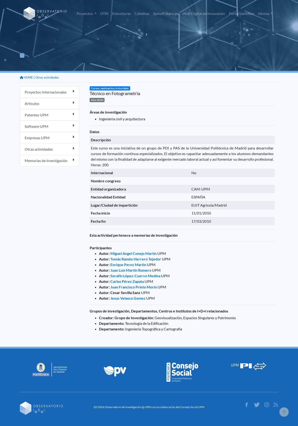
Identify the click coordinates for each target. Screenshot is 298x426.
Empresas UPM (49, 137)
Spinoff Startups (166, 13)
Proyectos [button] (85, 13)
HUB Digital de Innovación (204, 13)
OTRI (104, 13)
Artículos (49, 103)
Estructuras (121, 13)
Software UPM (49, 126)
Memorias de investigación (49, 160)
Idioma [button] (264, 13)
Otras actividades (47, 77)
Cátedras (142, 13)
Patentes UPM (49, 114)
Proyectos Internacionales (49, 91)
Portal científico (241, 13)
